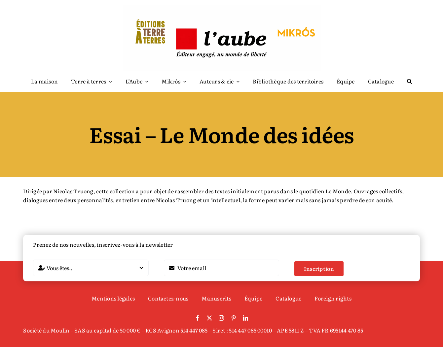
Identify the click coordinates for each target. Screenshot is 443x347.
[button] (409, 81)
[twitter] (209, 318)
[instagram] (221, 318)
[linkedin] (245, 318)
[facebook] (197, 318)
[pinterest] (233, 318)
